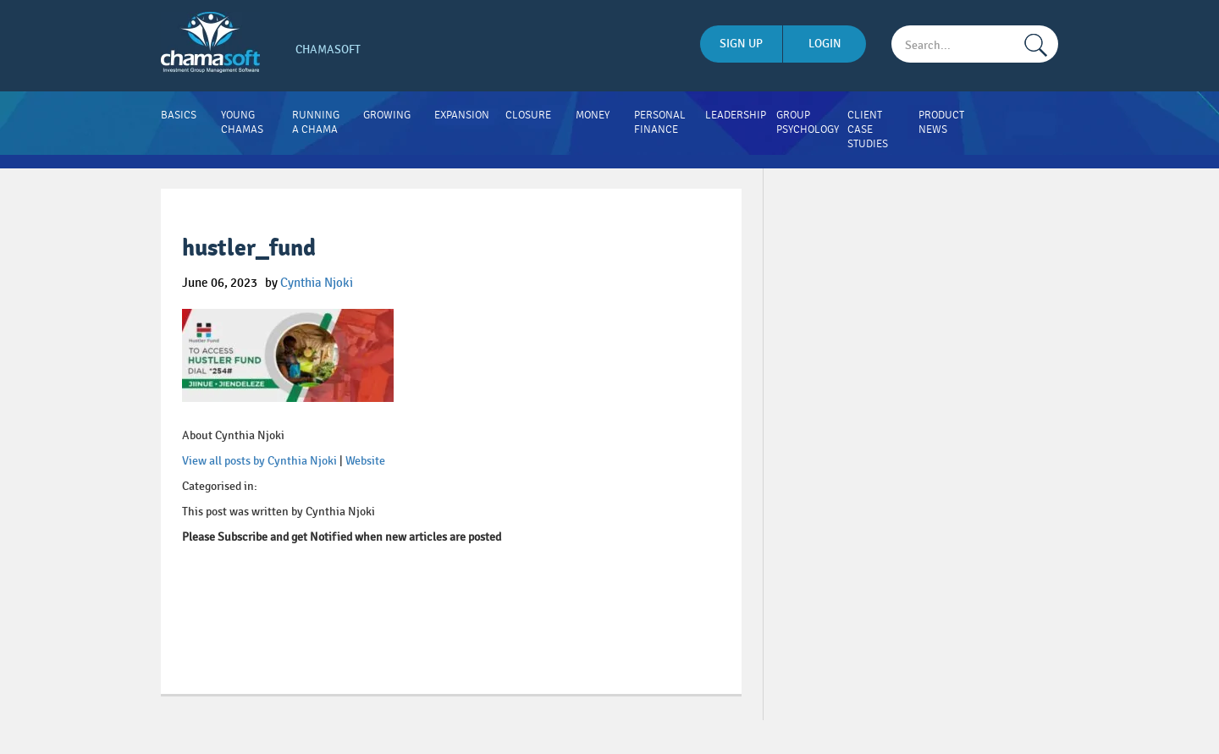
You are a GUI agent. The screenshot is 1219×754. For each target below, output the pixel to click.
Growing (387, 115)
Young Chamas (242, 122)
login (824, 43)
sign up (741, 43)
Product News (941, 122)
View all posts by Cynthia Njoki (259, 461)
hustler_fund (249, 248)
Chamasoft (328, 49)
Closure (528, 115)
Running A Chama (315, 122)
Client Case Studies (867, 129)
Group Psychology (807, 122)
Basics (178, 115)
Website (365, 461)
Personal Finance (660, 122)
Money (593, 115)
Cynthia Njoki (316, 282)
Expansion (461, 115)
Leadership (735, 115)
